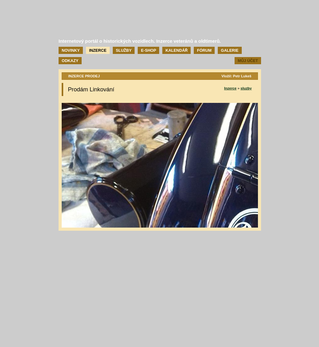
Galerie (229, 50)
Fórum (204, 50)
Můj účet (248, 60)
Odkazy (70, 60)
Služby (124, 50)
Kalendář (176, 50)
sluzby (246, 88)
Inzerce (98, 50)
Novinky (71, 50)
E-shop (148, 50)
